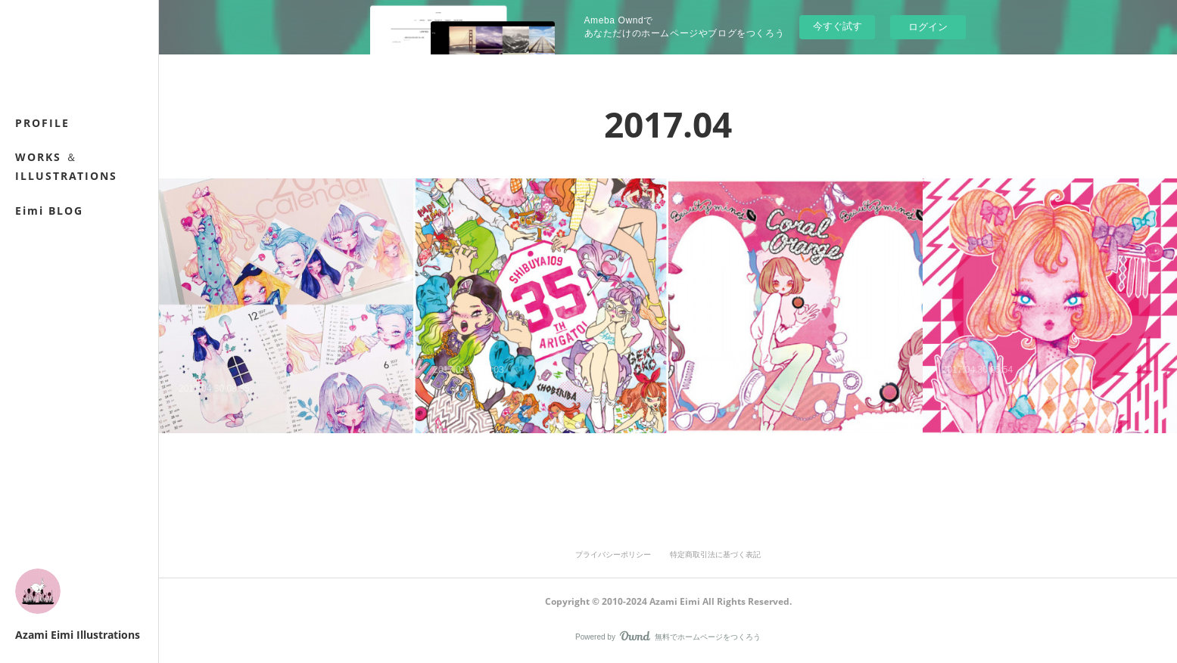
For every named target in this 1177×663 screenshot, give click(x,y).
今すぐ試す (837, 26)
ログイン (928, 27)
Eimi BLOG (49, 210)
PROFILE (42, 123)
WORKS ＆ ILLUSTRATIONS (66, 166)
